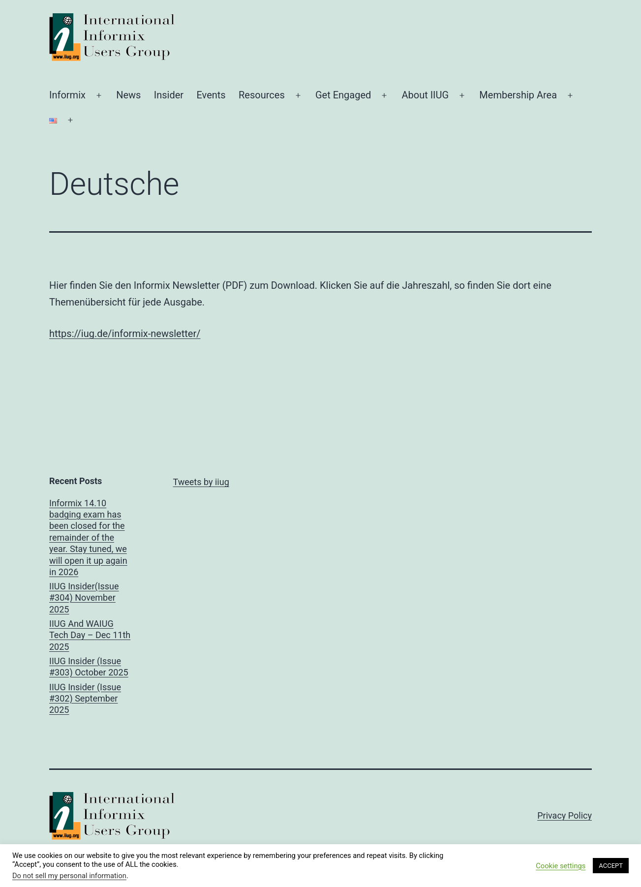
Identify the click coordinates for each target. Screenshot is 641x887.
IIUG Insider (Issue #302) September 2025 (85, 698)
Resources (262, 95)
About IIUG (425, 95)
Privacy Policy (564, 815)
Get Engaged (343, 95)
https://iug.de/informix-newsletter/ (124, 333)
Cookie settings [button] (560, 865)
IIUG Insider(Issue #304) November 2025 (84, 597)
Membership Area (518, 95)
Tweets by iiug (201, 482)
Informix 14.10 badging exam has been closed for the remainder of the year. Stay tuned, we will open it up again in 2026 (88, 537)
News (128, 95)
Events (210, 95)
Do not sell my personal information (69, 875)
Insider (168, 95)
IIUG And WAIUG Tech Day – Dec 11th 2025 (89, 635)
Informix (67, 95)
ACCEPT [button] (611, 865)
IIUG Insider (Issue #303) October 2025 (88, 666)
